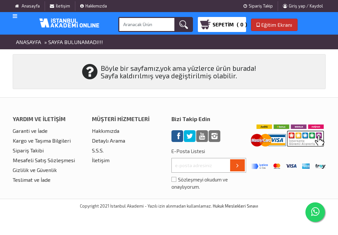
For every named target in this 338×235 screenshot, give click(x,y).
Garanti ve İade (30, 131)
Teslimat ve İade (32, 180)
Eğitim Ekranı (274, 25)
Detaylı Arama (108, 140)
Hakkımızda (93, 5)
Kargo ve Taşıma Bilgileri (42, 140)
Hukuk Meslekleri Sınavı (235, 206)
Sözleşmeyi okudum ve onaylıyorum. (199, 183)
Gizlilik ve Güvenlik (35, 170)
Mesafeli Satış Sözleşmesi (44, 160)
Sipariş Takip (258, 5)
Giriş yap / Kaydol (303, 5)
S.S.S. (98, 150)
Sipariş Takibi (28, 150)
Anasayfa (28, 42)
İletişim (60, 5)
